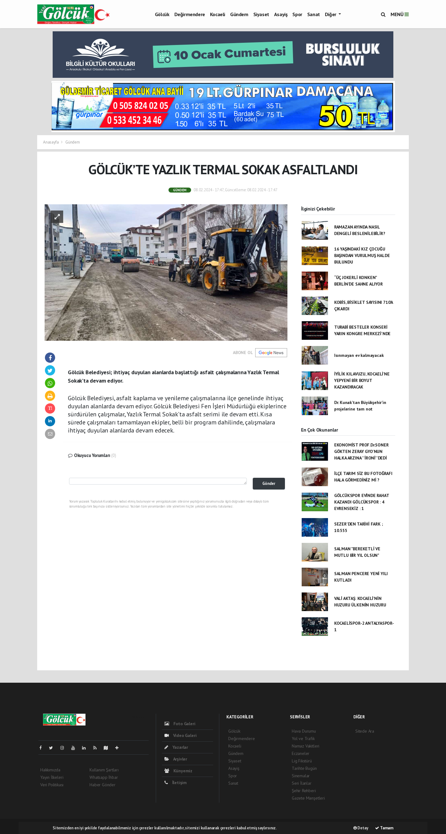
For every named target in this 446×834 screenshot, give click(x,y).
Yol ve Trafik (303, 738)
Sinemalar (301, 776)
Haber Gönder (103, 784)
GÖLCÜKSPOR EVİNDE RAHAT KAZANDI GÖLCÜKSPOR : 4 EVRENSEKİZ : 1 (361, 502)
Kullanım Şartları (104, 770)
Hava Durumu (304, 731)
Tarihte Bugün (304, 768)
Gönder (268, 483)
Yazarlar (176, 747)
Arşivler (175, 759)
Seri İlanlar (302, 783)
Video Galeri (180, 735)
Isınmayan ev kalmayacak (359, 355)
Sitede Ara (364, 731)
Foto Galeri (179, 723)
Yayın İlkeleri (51, 777)
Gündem (239, 14)
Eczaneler (300, 753)
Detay (360, 828)
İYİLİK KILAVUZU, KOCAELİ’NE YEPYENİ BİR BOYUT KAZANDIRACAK (362, 380)
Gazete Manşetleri (308, 798)
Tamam (384, 828)
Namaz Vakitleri (305, 746)
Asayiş (281, 14)
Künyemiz (178, 771)
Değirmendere (189, 14)
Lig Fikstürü (302, 761)
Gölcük (162, 14)
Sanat (313, 14)
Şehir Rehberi (304, 790)
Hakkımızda (50, 770)
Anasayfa (51, 142)
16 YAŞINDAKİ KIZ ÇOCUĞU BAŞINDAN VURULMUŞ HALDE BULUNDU (362, 255)
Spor (297, 14)
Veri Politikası (51, 784)
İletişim (175, 782)
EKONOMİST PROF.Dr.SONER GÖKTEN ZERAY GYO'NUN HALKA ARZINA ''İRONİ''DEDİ (361, 451)
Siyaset (261, 14)
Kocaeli (217, 14)
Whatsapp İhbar (104, 777)
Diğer (331, 14)
